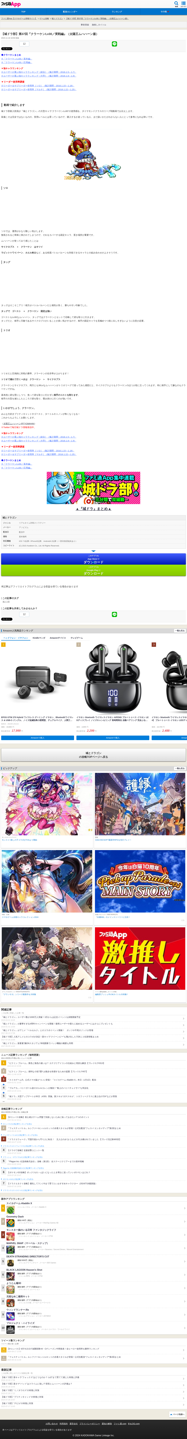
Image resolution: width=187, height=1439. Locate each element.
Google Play (93, 570)
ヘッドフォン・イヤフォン (16, 638)
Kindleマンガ (39, 638)
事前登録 (85, 25)
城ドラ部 (6, 602)
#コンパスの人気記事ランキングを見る (17, 1124)
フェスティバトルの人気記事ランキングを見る (20, 1135)
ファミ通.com (120, 1423)
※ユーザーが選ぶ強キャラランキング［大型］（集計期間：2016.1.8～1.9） (38, 76)
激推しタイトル (99, 25)
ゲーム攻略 (44, 18)
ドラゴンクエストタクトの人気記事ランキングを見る (23, 1190)
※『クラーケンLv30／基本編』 (16, 58)
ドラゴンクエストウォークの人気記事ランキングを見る (23, 1146)
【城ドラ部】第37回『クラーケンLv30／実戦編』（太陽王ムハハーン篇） (97, 18)
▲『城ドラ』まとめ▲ (93, 509)
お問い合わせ (52, 1423)
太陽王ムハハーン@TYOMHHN (18, 423)
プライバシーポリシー (89, 1423)
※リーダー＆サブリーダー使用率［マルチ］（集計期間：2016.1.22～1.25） (39, 89)
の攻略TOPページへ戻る (93, 754)
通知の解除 (107, 1423)
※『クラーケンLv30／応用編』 (16, 62)
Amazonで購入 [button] (37, 738)
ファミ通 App (11, 4)
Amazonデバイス (58, 638)
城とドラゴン (57, 18)
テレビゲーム (77, 638)
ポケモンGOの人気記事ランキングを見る (18, 1179)
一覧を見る (180, 631)
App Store (93, 559)
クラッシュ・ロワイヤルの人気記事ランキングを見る (23, 1157)
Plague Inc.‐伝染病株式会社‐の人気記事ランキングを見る (23, 1168)
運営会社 (74, 1423)
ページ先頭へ (178, 1414)
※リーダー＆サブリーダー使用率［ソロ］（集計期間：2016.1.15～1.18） (37, 85)
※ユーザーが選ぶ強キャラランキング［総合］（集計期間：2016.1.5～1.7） (38, 72)
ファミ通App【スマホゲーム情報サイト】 (19, 18)
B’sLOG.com (134, 1423)
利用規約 (64, 1423)
